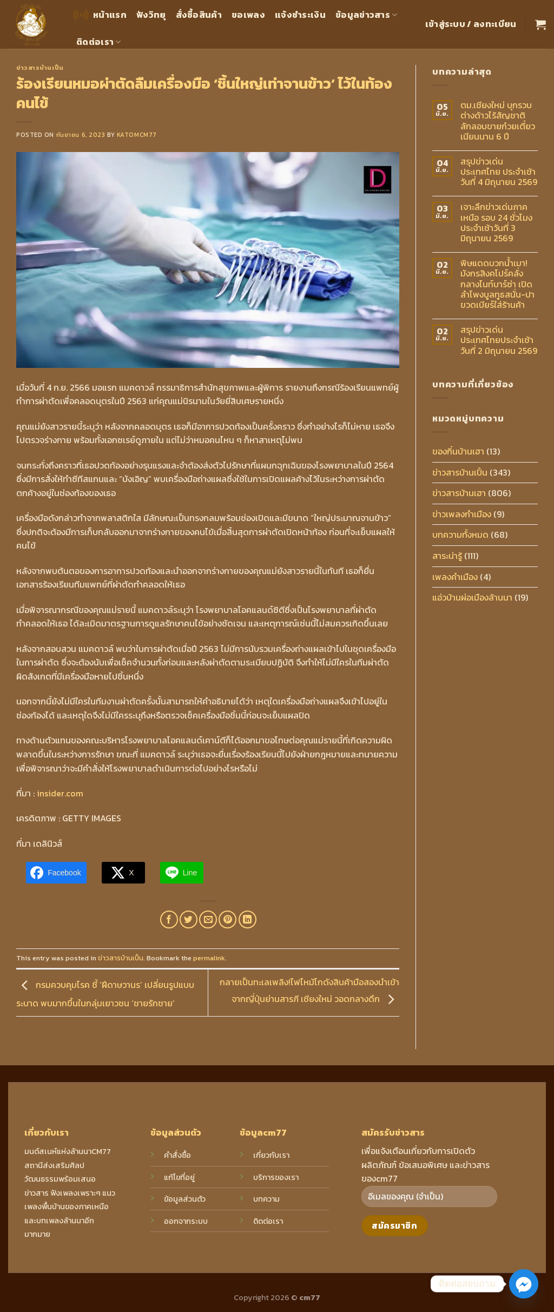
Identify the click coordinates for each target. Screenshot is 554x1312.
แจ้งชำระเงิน (300, 14)
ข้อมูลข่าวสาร (366, 14)
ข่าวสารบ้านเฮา (459, 492)
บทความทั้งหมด (460, 534)
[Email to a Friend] (208, 919)
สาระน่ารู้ (447, 555)
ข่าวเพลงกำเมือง (461, 513)
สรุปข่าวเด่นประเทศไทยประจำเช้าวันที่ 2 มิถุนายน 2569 (498, 340)
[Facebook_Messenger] (523, 1283)
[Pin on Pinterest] (227, 919)
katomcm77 (137, 134)
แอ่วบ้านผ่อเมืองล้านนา (472, 597)
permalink (209, 958)
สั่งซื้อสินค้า (199, 14)
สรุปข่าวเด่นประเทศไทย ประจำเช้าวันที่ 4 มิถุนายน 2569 (498, 172)
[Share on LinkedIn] (247, 919)
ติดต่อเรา (98, 41)
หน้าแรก (99, 14)
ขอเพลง (248, 14)
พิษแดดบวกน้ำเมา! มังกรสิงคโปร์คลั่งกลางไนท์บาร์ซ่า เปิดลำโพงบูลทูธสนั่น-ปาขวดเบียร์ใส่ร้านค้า (497, 284)
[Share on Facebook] (169, 919)
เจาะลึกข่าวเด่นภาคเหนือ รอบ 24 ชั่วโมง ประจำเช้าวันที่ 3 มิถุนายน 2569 (496, 222)
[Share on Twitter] (188, 919)
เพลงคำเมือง (455, 576)
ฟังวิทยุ (151, 14)
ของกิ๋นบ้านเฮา (458, 451)
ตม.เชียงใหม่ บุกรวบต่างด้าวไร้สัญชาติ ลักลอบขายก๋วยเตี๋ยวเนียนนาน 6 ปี (497, 121)
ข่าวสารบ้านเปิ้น (40, 67)
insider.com (59, 793)
